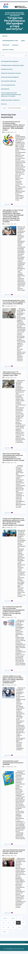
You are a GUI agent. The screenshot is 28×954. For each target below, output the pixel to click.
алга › (19, 927)
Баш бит (5, 36)
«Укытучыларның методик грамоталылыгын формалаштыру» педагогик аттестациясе (11, 94)
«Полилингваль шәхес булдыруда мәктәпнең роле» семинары (13, 762)
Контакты (4, 104)
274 (3, 922)
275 (8, 922)
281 (13, 927)
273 (19, 918)
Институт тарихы (8, 49)
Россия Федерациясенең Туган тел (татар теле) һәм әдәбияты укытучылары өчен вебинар (14, 302)
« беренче (5, 918)
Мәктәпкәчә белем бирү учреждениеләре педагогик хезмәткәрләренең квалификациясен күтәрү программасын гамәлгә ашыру (13, 457)
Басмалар (15, 45)
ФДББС (23, 40)
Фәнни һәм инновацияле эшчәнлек (11, 73)
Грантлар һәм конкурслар (8, 81)
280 (8, 927)
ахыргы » (5, 931)
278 (23, 922)
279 (3, 927)
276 (13, 922)
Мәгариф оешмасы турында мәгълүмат (12, 65)
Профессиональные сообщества (10, 100)
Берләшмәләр (5, 89)
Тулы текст (7, 204)
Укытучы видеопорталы (8, 85)
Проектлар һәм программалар (10, 77)
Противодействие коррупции (9, 61)
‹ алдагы (13, 918)
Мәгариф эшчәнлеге (7, 69)
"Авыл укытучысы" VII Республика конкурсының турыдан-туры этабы (12, 373)
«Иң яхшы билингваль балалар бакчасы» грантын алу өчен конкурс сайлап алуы (14, 851)
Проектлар (6, 45)
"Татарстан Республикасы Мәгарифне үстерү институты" (14, 23)
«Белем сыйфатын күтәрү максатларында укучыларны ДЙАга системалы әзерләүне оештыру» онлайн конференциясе (13, 679)
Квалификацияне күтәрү (10, 40)
